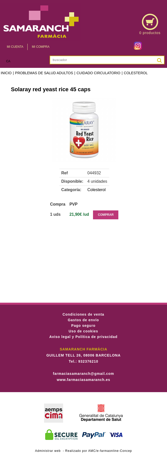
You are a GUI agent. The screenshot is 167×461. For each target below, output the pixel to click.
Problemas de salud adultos (44, 73)
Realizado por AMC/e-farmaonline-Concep (98, 451)
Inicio (6, 73)
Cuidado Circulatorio (98, 73)
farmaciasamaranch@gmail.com (83, 374)
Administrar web (48, 451)
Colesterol (136, 73)
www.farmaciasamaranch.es (83, 380)
